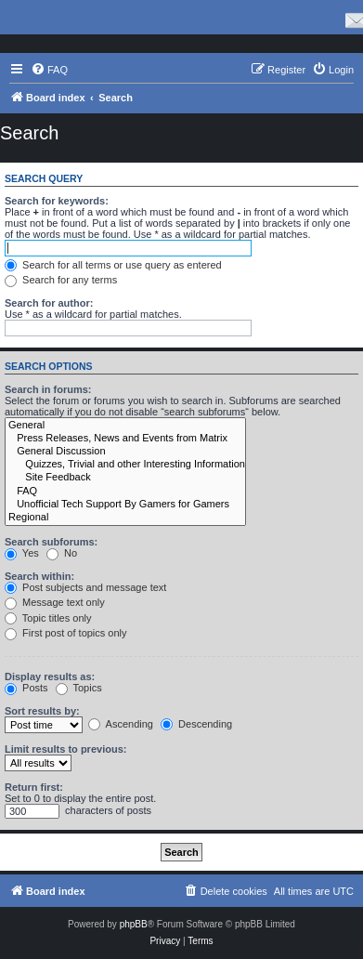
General (125, 425)
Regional (125, 517)
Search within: (39, 576)
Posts (26, 687)
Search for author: (49, 303)
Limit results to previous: (65, 749)
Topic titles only (48, 618)
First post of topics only (66, 632)
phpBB (134, 924)
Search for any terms (61, 279)
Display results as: (50, 676)
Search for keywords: (57, 200)
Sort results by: (42, 710)
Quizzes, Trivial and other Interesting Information (125, 464)
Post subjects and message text (85, 587)
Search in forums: (48, 389)
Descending (196, 723)
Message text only (55, 602)
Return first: (34, 787)
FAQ (125, 491)
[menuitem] (49, 70)
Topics (79, 687)
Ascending (120, 723)
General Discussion (125, 451)
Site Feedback (125, 477)
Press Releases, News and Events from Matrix (125, 438)
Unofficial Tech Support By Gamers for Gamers (125, 504)
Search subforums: (51, 541)
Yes (22, 552)
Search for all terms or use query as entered (113, 264)
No (61, 552)
